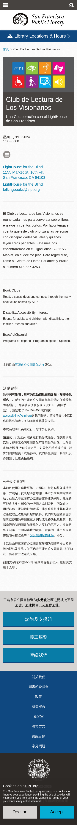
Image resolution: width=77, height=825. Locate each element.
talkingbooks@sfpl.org (21, 189)
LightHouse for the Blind (23, 184)
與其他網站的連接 (42, 535)
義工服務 (39, 637)
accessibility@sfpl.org (17, 415)
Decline (19, 811)
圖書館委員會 (39, 687)
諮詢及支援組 (38, 619)
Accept (57, 811)
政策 (38, 697)
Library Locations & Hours (40, 36)
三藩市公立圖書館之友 (30, 364)
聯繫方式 (38, 726)
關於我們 (38, 677)
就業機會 (38, 707)
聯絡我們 (39, 654)
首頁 (6, 49)
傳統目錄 (38, 736)
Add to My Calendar (6, 154)
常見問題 (38, 746)
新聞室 (39, 716)
